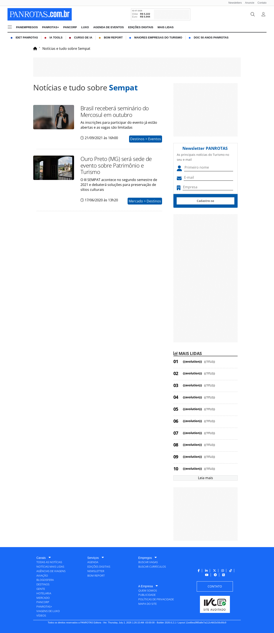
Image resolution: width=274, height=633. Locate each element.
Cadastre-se (205, 201)
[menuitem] (233, 3)
